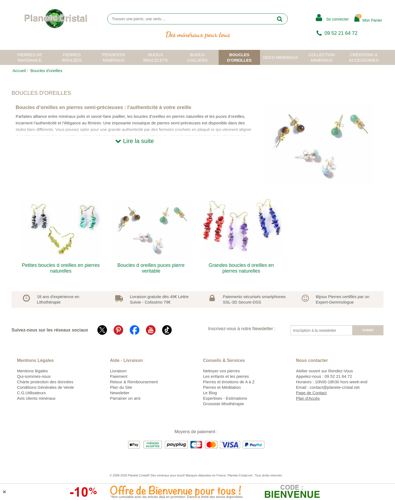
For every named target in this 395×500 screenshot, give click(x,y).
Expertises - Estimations (225, 398)
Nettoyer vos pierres (221, 370)
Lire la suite (134, 141)
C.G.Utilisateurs (31, 392)
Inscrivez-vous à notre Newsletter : (241, 328)
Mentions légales (32, 370)
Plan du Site (121, 387)
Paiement (118, 376)
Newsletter (119, 392)
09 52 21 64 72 (341, 33)
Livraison (118, 370)
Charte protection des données (45, 381)
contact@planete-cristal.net (335, 387)
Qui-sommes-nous (34, 376)
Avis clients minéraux (36, 398)
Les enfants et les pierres (226, 376)
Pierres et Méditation (222, 387)
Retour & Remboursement (134, 381)
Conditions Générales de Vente (45, 387)
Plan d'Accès (308, 398)
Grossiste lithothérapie (223, 403)
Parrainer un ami (125, 398)
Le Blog (210, 392)
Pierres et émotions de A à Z (229, 381)
